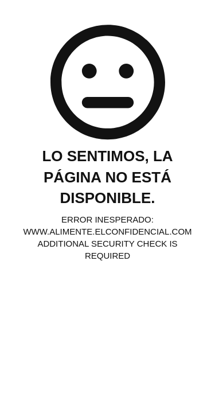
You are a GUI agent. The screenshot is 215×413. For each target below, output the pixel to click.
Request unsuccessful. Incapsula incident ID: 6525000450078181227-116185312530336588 (107, 206)
